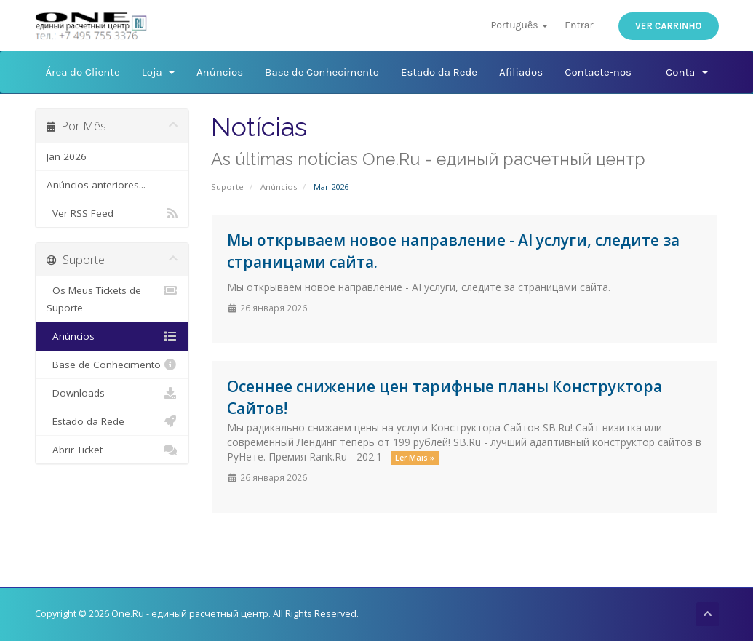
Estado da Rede (439, 72)
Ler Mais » (414, 458)
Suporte (227, 186)
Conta (686, 72)
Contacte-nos (598, 72)
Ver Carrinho (668, 25)
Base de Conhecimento (322, 72)
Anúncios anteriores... (96, 184)
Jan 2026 (67, 156)
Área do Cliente (83, 72)
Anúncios (219, 72)
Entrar (579, 25)
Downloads (112, 393)
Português (518, 25)
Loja (158, 72)
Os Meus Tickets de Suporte (112, 298)
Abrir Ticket (112, 449)
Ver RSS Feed (112, 213)
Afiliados (521, 72)
